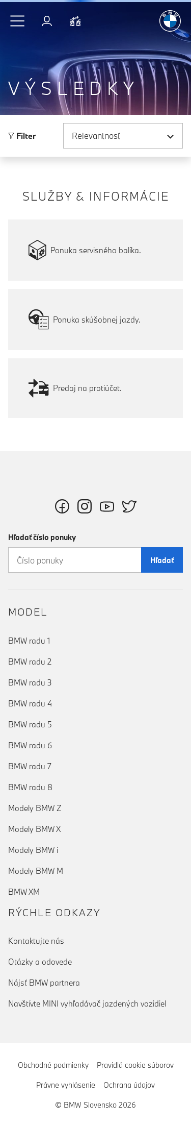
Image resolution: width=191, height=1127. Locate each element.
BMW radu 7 (29, 766)
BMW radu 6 (30, 745)
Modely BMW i (33, 850)
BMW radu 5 (30, 724)
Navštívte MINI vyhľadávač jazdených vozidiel (87, 1003)
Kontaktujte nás (36, 941)
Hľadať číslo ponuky (42, 537)
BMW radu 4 (30, 703)
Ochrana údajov (129, 1085)
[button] (18, 21)
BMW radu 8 (30, 787)
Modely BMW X (34, 829)
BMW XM (24, 892)
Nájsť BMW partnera (44, 982)
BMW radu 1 (29, 640)
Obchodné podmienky (53, 1065)
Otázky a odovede (40, 962)
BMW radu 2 (29, 661)
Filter (22, 136)
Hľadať (162, 560)
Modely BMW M (35, 871)
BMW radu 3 (30, 682)
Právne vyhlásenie (65, 1085)
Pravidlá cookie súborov (135, 1065)
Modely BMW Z (35, 808)
